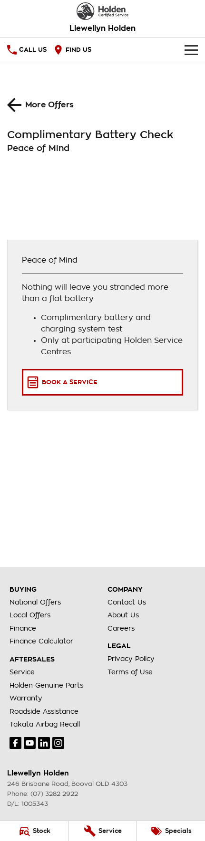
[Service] (102, 831)
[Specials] (171, 831)
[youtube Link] (30, 743)
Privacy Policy (131, 658)
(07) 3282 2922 (54, 794)
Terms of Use (130, 672)
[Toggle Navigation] (191, 50)
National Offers (35, 602)
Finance (23, 628)
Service (22, 672)
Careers (121, 628)
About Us (123, 615)
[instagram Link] (58, 743)
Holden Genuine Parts (46, 685)
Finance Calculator (41, 641)
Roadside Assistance (44, 711)
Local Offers (30, 615)
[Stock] (34, 831)
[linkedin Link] (44, 743)
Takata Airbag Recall (45, 724)
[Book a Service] (102, 382)
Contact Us (126, 602)
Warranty (26, 698)
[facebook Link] (15, 743)
